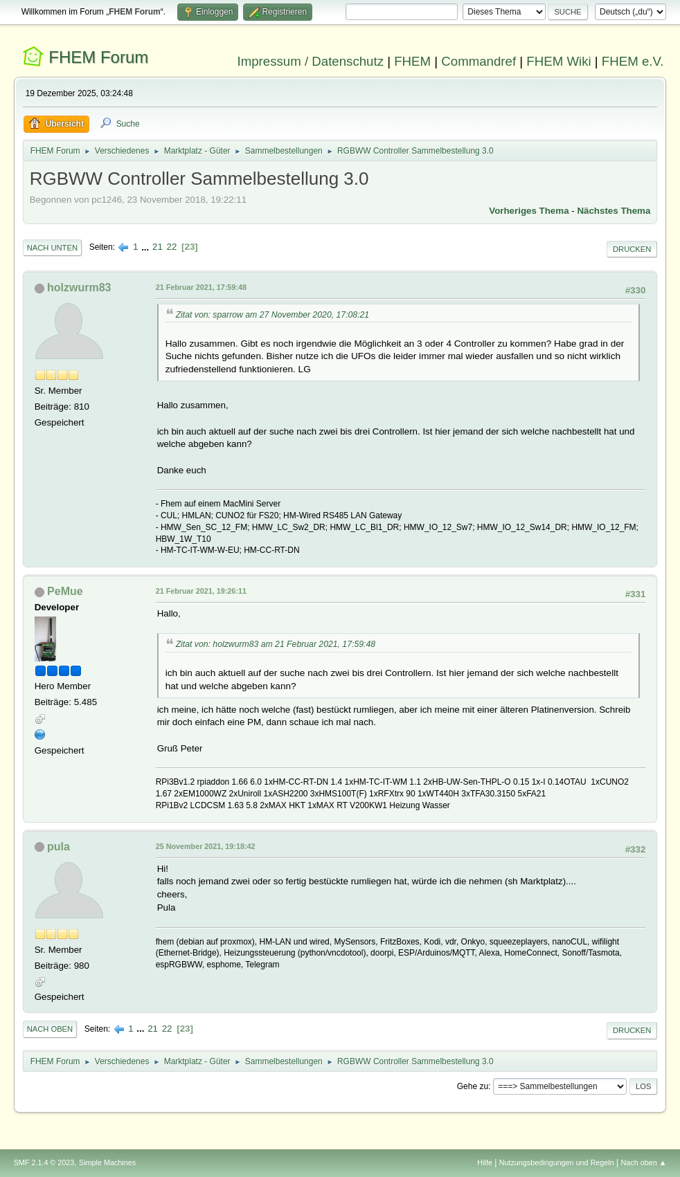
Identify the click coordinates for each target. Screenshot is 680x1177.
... (146, 246)
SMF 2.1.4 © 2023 (44, 1162)
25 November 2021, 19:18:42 (206, 846)
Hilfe (484, 1162)
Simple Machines (107, 1162)
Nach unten (52, 248)
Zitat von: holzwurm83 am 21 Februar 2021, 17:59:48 (275, 644)
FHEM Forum (98, 57)
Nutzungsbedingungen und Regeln (556, 1162)
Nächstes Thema (613, 211)
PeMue (65, 591)
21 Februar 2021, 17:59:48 (201, 287)
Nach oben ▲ (644, 1162)
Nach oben (50, 1029)
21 (157, 246)
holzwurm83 (79, 287)
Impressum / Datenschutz (310, 61)
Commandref (478, 61)
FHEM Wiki (558, 61)
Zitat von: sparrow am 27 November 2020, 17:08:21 (273, 315)
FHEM (412, 61)
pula (58, 846)
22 (172, 246)
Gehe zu (472, 1086)
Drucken (632, 249)
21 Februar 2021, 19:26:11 (201, 591)
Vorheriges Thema (529, 211)
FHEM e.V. (633, 61)
